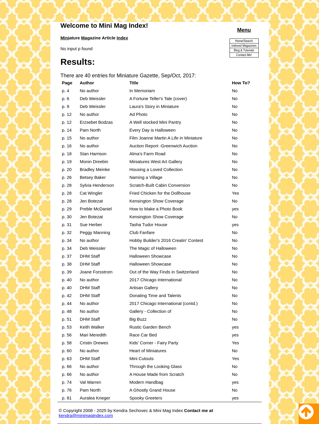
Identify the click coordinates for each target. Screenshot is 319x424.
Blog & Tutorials (244, 50)
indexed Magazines (243, 45)
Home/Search (244, 41)
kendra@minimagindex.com (86, 415)
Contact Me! (244, 55)
